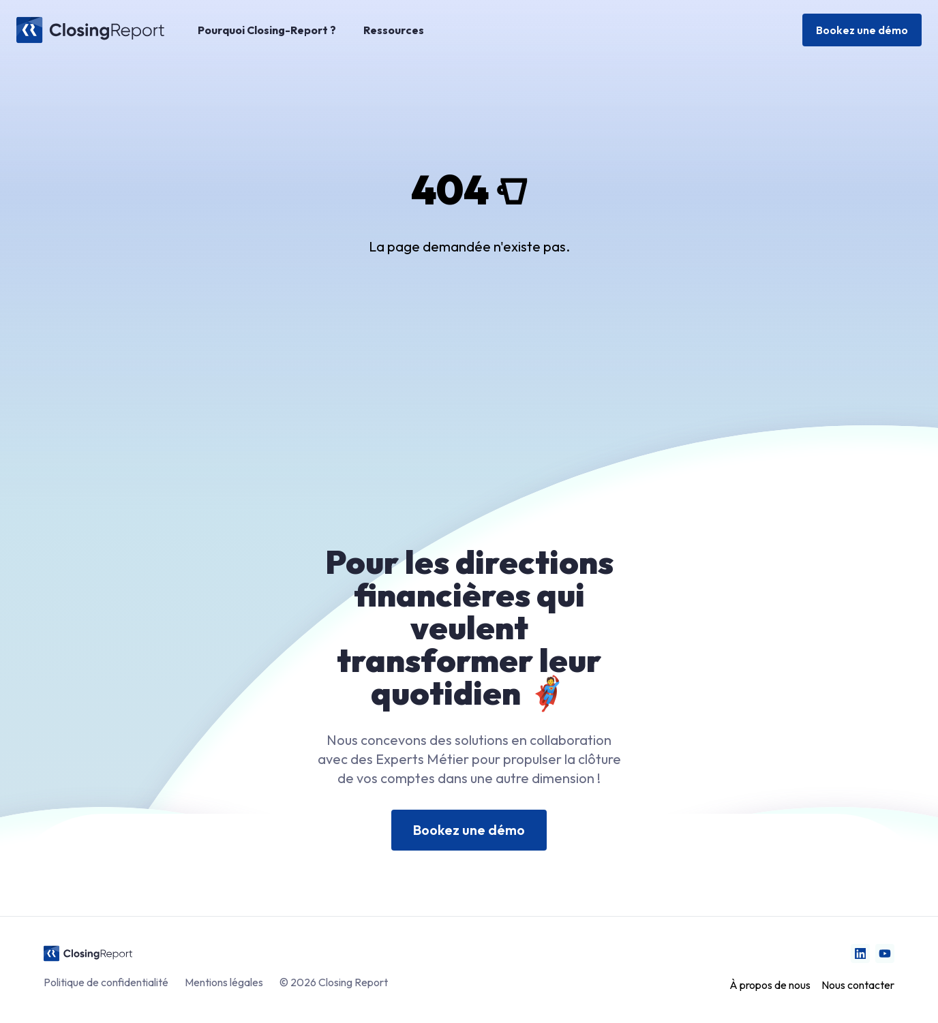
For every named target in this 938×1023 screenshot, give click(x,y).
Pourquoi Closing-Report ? (267, 30)
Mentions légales (224, 982)
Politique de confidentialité (106, 982)
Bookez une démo (862, 30)
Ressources (393, 30)
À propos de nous (770, 985)
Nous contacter (857, 985)
